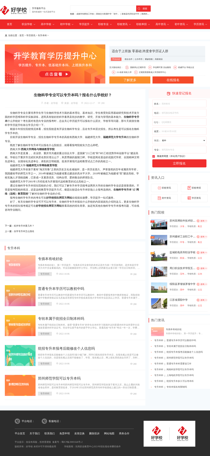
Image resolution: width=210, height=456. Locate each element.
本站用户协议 (177, 156)
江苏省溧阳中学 (179, 299)
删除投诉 (94, 432)
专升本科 (42, 35)
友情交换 (79, 432)
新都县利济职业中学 (130, 14)
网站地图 (109, 432)
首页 (9, 24)
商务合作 (124, 432)
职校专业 (103, 24)
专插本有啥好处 (50, 258)
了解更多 (129, 80)
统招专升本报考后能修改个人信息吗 (66, 347)
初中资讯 (180, 24)
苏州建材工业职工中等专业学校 (188, 236)
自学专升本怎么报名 (25, 230)
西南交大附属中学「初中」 (107, 14)
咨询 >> (203, 221)
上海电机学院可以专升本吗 (180, 375)
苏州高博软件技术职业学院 (185, 220)
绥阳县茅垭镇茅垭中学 (182, 284)
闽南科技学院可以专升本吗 (180, 369)
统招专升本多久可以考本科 (180, 381)
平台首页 (20, 432)
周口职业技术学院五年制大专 (186, 268)
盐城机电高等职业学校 (182, 252)
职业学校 (27, 24)
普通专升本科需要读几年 (179, 363)
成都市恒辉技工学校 (85, 14)
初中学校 (65, 24)
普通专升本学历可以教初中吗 (61, 288)
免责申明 (64, 432)
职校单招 (141, 24)
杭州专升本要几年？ (25, 225)
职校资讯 (122, 24)
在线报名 (173, 80)
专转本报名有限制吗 (177, 387)
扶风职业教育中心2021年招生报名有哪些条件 (98, 445)
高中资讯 (161, 24)
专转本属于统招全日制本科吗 (61, 318)
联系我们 (49, 432)
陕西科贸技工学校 (149, 14)
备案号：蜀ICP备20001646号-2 (67, 441)
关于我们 (35, 432)
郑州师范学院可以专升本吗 (59, 377)
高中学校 (46, 24)
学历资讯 (199, 24)
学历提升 (84, 24)
